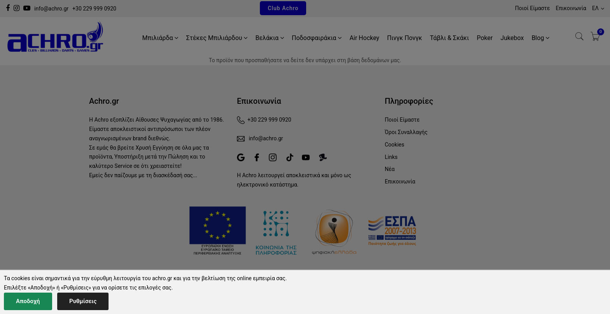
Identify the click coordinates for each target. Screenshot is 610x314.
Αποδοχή (28, 301)
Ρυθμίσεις (82, 301)
